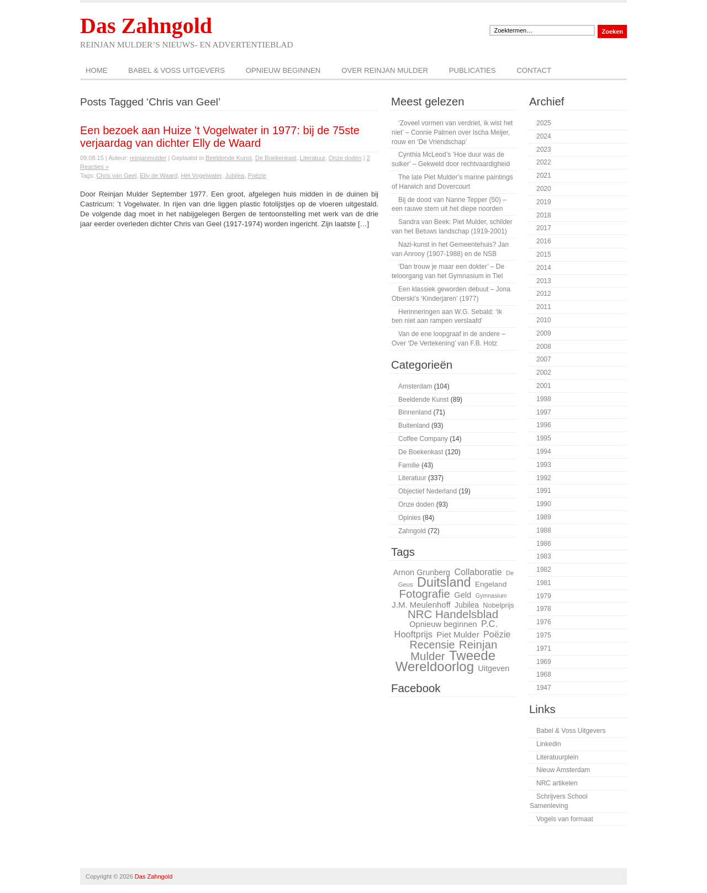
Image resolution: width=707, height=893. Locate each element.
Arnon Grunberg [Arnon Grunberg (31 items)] (421, 572)
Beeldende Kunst (228, 158)
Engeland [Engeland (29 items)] (490, 584)
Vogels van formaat (564, 819)
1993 (543, 465)
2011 (543, 307)
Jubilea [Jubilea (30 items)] (467, 604)
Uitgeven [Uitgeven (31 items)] (493, 668)
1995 (543, 438)
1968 (543, 674)
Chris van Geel (116, 175)
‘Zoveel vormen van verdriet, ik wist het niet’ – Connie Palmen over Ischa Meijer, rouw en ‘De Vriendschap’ (452, 132)
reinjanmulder (148, 158)
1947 (543, 688)
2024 (543, 136)
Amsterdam (415, 386)
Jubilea (235, 175)
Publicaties (472, 70)
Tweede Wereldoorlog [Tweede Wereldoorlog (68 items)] (445, 661)
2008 (543, 346)
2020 (543, 189)
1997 (543, 412)
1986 (543, 544)
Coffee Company (423, 439)
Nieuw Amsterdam (563, 770)
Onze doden (345, 158)
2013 (543, 281)
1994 (543, 451)
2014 (543, 268)
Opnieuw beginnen (283, 70)
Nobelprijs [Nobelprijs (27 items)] (498, 605)
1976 (543, 622)
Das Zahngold (146, 25)
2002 (543, 372)
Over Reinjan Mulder (384, 70)
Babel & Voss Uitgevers (176, 70)
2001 (543, 386)
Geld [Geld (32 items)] (462, 595)
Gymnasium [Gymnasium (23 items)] (491, 595)
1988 (543, 530)
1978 (543, 609)
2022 (543, 162)
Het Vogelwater (201, 175)
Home (97, 70)
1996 (543, 425)
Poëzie (257, 175)
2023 (543, 149)
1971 (543, 648)
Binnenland (414, 412)
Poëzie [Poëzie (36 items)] (496, 634)
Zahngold (412, 531)
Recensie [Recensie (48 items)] (432, 645)
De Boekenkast (276, 158)
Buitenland (414, 425)
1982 (543, 569)
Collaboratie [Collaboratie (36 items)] (478, 572)
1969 (543, 662)
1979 (543, 596)
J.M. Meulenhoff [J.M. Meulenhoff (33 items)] (421, 604)
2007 (543, 359)
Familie (409, 465)
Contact (533, 70)
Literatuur (312, 158)
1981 (543, 583)
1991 (543, 491)
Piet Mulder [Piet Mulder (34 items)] (457, 634)
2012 (543, 293)
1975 (543, 635)
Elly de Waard (158, 175)
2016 (543, 241)
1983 (543, 556)
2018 (543, 215)
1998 (543, 399)
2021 (543, 175)
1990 (543, 504)
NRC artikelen (557, 783)
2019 (543, 202)
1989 (543, 517)
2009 (543, 333)
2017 (543, 228)
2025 (543, 123)
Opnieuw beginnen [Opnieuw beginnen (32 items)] (443, 624)
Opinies (409, 518)
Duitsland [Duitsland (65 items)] (444, 582)
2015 (543, 254)
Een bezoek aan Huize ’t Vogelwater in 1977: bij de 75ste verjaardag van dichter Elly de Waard (220, 136)
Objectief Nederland (427, 491)
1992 (543, 478)
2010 (543, 320)
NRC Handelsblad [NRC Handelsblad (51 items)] (453, 614)
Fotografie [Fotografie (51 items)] (424, 593)
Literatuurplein (557, 757)
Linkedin (548, 744)
